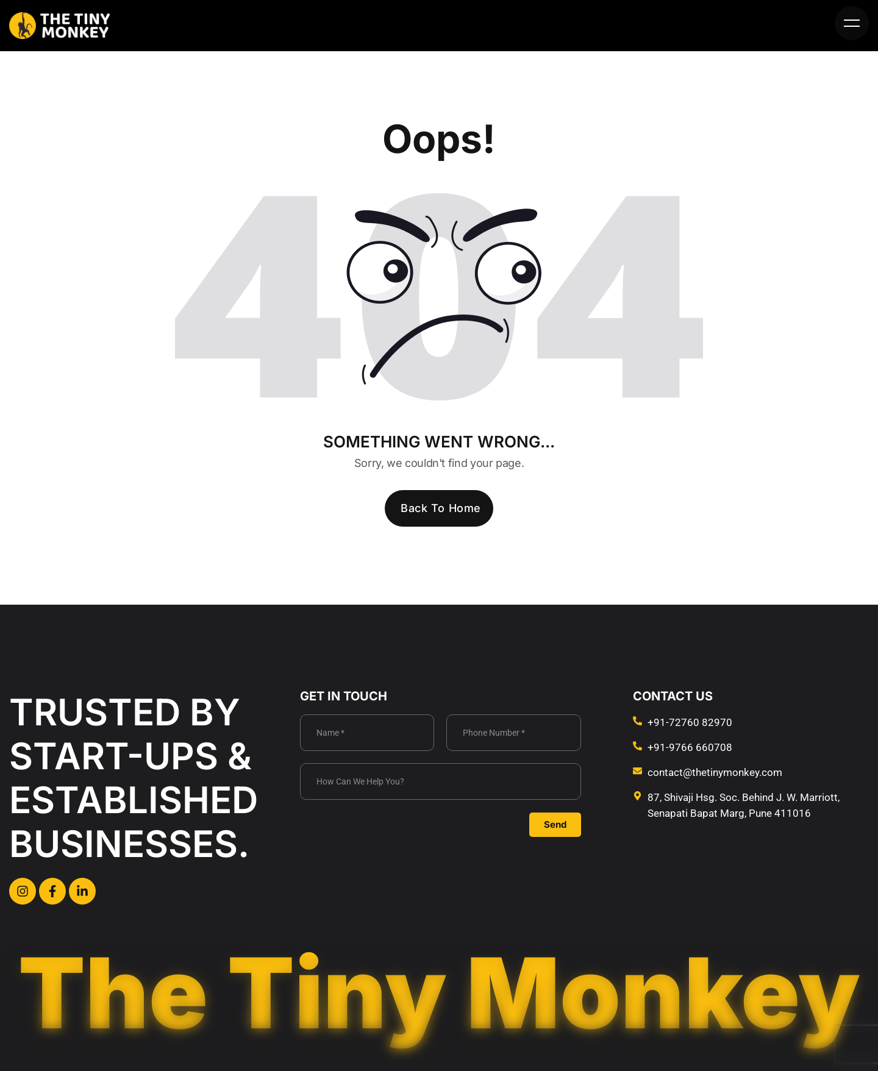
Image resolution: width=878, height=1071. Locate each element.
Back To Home (440, 508)
